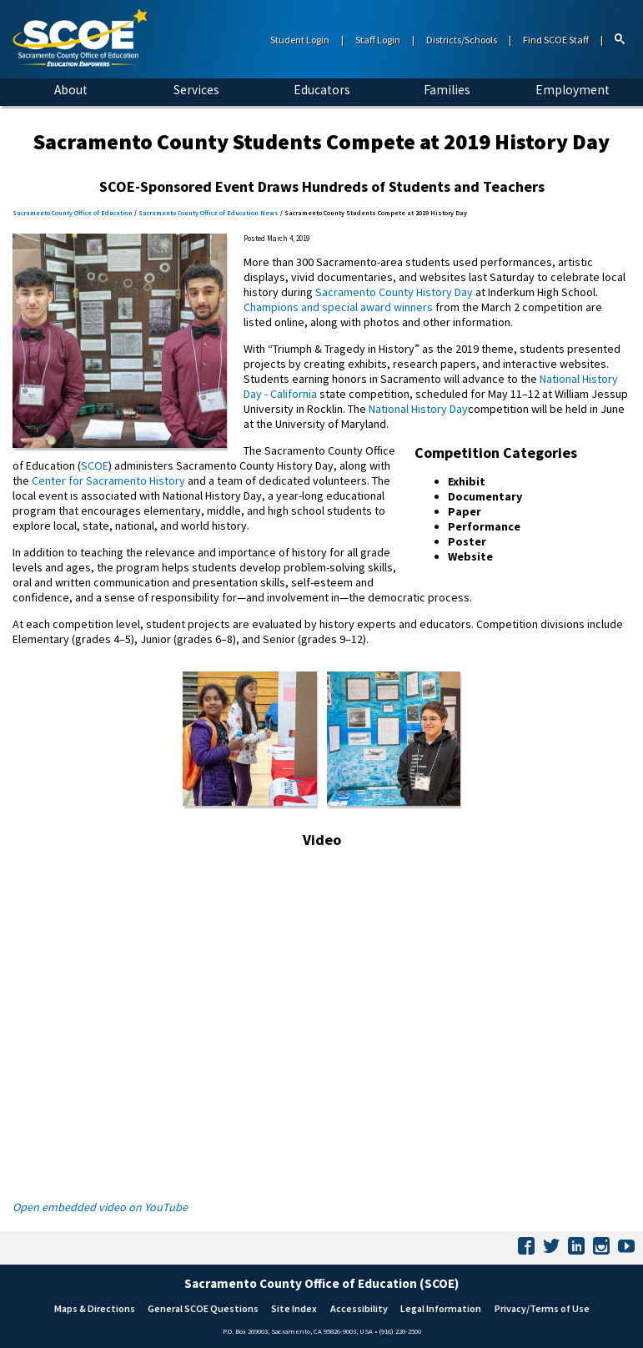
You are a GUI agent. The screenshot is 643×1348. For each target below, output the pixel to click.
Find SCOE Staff (556, 39)
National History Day (418, 408)
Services (196, 90)
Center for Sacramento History (108, 480)
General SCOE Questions (203, 1308)
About (71, 90)
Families (447, 90)
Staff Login (377, 39)
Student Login (299, 39)
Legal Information (440, 1308)
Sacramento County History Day (394, 291)
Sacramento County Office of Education (73, 213)
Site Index (294, 1308)
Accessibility (359, 1308)
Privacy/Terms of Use (542, 1308)
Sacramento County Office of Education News (208, 213)
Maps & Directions (94, 1308)
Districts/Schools (461, 39)
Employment (572, 90)
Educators (322, 90)
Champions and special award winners (338, 306)
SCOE (94, 465)
